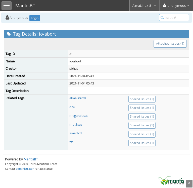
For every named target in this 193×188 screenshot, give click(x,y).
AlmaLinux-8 (145, 5)
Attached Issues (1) (170, 43)
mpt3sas (75, 124)
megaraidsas (78, 115)
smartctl (75, 133)
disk (72, 107)
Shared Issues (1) (142, 99)
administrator (25, 168)
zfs (71, 142)
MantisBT (31, 159)
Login (34, 18)
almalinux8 (77, 98)
